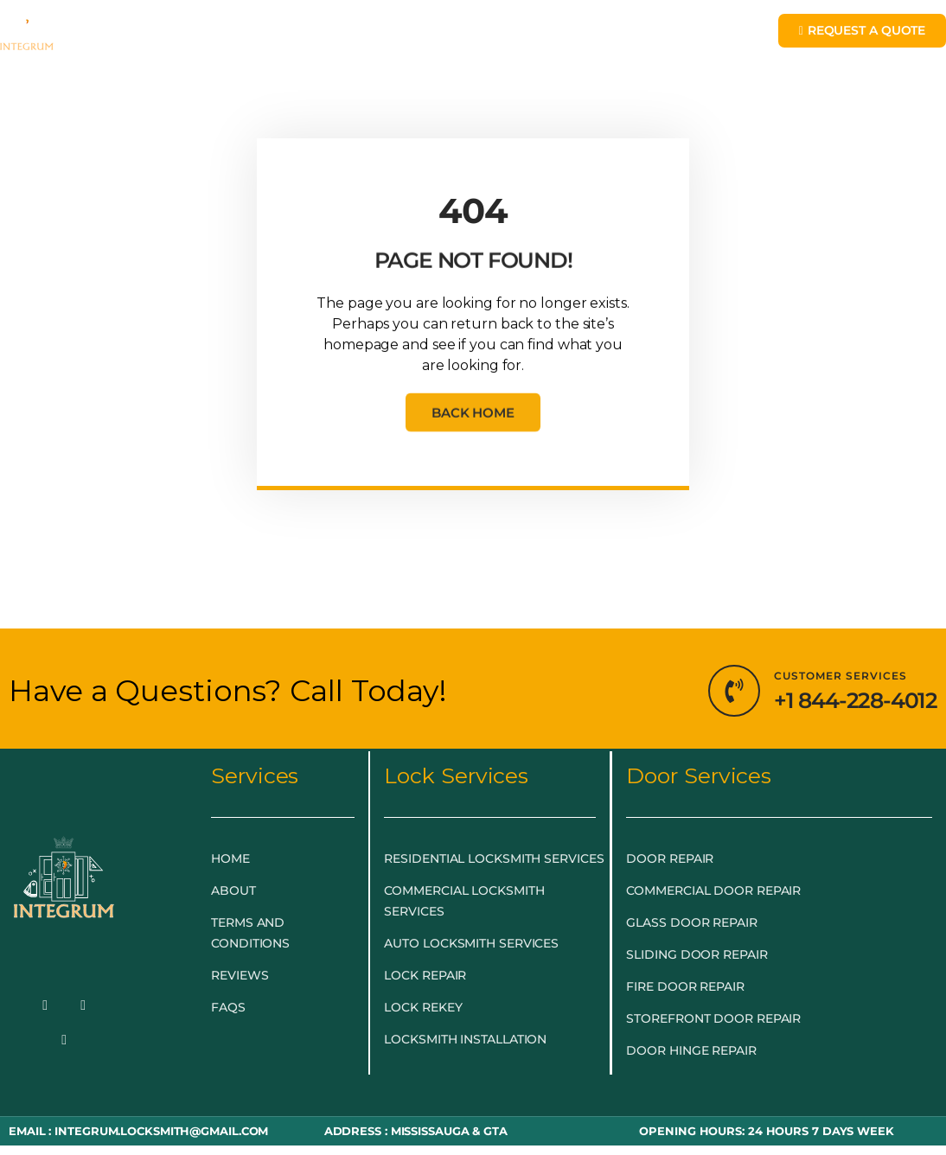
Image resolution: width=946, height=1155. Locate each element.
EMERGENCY (239, 37)
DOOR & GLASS (579, 37)
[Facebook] (45, 1006)
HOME (143, 37)
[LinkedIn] (64, 1041)
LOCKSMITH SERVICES (404, 37)
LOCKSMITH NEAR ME (404, 77)
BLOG (684, 37)
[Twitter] (83, 1006)
